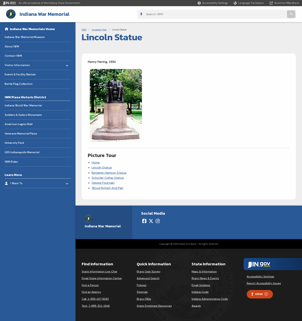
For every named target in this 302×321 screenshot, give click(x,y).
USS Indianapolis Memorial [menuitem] (22, 151)
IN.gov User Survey (148, 270)
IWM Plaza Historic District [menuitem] (25, 96)
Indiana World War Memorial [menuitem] (23, 104)
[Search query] (263, 14)
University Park (99, 29)
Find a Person (90, 284)
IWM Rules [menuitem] (11, 161)
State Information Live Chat (99, 270)
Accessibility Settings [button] (260, 275)
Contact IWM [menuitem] (13, 55)
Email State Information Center (102, 277)
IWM (84, 29)
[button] (213, 3)
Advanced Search (148, 277)
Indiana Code (200, 291)
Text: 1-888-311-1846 (96, 305)
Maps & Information (204, 270)
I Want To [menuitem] (21, 181)
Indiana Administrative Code (210, 298)
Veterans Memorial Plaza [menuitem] (21, 132)
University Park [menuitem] (14, 142)
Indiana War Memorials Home (32, 28)
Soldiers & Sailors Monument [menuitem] (23, 114)
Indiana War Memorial (40, 13)
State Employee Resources (154, 305)
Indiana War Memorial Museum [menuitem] (25, 36)
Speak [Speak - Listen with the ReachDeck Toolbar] (259, 293)
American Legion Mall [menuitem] (18, 123)
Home (96, 162)
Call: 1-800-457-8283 (95, 298)
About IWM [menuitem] (12, 45)
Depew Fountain (103, 182)
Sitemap (142, 291)
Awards (196, 305)
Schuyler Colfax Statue (108, 177)
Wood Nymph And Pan (107, 187)
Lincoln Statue (102, 167)
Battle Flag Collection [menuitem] (18, 83)
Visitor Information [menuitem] (17, 63)
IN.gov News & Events (205, 277)
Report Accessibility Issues (264, 282)
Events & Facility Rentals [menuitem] (20, 74)
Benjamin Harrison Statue (109, 172)
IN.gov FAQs (144, 298)
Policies (141, 284)
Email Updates (201, 284)
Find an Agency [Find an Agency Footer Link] (91, 291)
